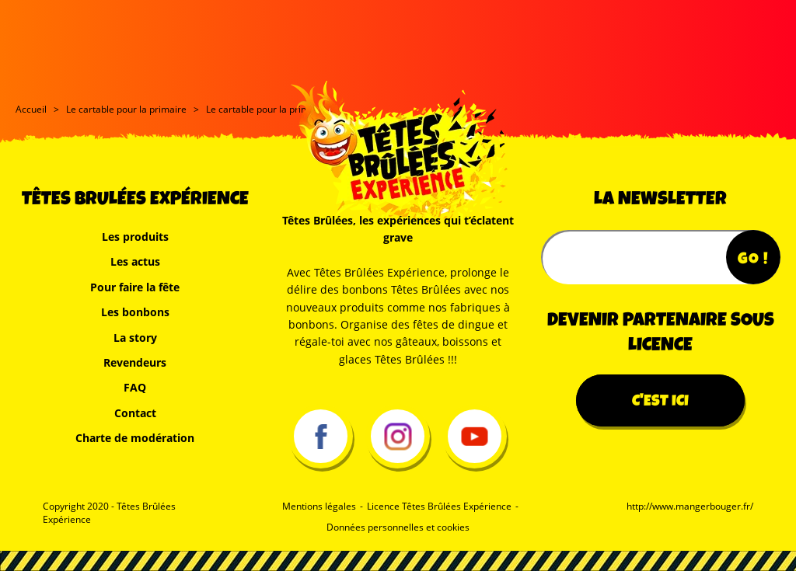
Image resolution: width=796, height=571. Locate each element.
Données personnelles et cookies (398, 527)
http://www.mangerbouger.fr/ (690, 506)
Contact (135, 413)
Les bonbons (135, 312)
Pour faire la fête (135, 287)
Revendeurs (134, 362)
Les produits (135, 236)
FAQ (135, 387)
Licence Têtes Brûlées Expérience (439, 506)
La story (135, 337)
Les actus (135, 261)
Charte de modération (134, 437)
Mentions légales (319, 506)
